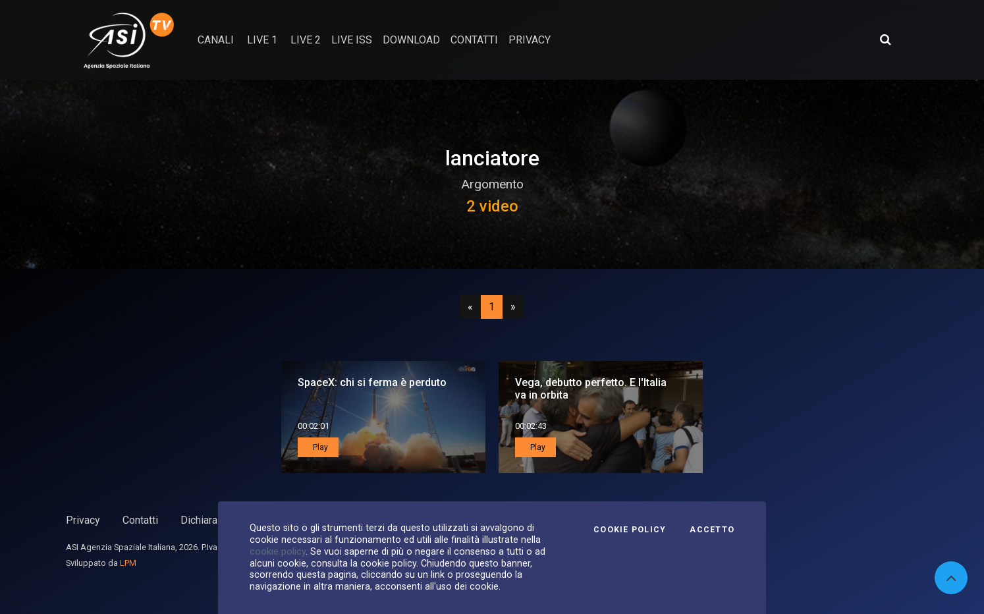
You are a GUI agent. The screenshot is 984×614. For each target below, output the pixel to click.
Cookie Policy (629, 530)
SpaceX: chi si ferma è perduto (372, 382)
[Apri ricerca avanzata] (885, 39)
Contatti (140, 520)
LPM (128, 563)
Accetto (712, 530)
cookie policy (278, 551)
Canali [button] (216, 40)
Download (411, 40)
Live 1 (262, 40)
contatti (474, 40)
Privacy (83, 520)
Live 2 (305, 40)
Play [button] (319, 447)
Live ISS (351, 40)
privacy (529, 40)
